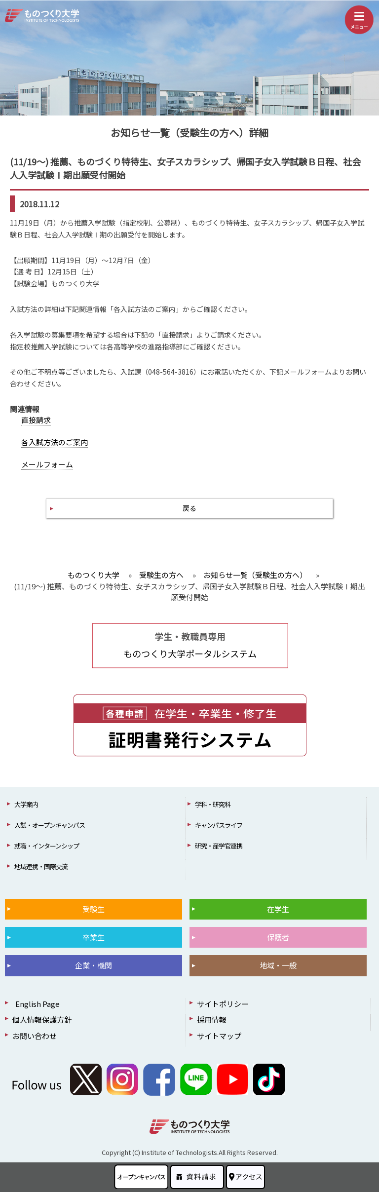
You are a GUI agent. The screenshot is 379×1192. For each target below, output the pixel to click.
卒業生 (93, 937)
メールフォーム (47, 464)
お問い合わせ (34, 1036)
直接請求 (36, 420)
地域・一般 (278, 965)
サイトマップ (219, 1036)
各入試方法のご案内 (54, 442)
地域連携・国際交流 (41, 866)
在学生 (278, 909)
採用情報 (212, 1019)
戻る (189, 508)
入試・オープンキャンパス (49, 825)
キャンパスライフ (218, 825)
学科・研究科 (212, 804)
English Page (36, 1004)
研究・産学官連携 (218, 845)
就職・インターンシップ (46, 845)
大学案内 (26, 804)
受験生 (93, 909)
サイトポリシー (223, 1004)
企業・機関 (93, 965)
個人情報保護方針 (42, 1019)
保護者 (278, 937)
